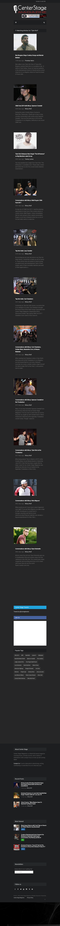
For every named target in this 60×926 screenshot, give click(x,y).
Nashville (28, 655)
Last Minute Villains (19, 675)
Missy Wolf (28, 109)
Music (23, 829)
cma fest (38, 668)
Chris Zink (40, 675)
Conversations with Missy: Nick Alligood (27, 500)
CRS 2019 (17, 655)
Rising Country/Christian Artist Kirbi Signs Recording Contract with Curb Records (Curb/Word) (32, 784)
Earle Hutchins (27, 665)
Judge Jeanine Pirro (19, 662)
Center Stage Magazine (19, 897)
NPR (22, 655)
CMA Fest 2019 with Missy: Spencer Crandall (28, 106)
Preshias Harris (29, 60)
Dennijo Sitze (31, 671)
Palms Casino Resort (30, 675)
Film (23, 839)
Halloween (40, 655)
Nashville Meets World (20, 658)
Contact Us (17, 763)
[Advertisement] (26, 591)
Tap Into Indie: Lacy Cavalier (23, 251)
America (16, 671)
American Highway (19, 668)
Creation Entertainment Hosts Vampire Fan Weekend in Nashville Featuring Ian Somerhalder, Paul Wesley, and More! (32, 836)
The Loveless (40, 658)
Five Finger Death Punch (31, 662)
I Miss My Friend (31, 678)
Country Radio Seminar (20, 678)
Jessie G (34, 655)
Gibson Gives (35, 665)
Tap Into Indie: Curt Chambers (24, 299)
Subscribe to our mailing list (23, 869)
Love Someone (18, 665)
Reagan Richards (29, 668)
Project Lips (23, 671)
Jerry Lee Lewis (40, 671)
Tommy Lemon (29, 159)
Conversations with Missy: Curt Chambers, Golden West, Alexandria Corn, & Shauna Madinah (28, 349)
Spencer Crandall (31, 658)
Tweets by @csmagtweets (21, 611)
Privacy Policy (30, 897)
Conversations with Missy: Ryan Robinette (28, 549)
